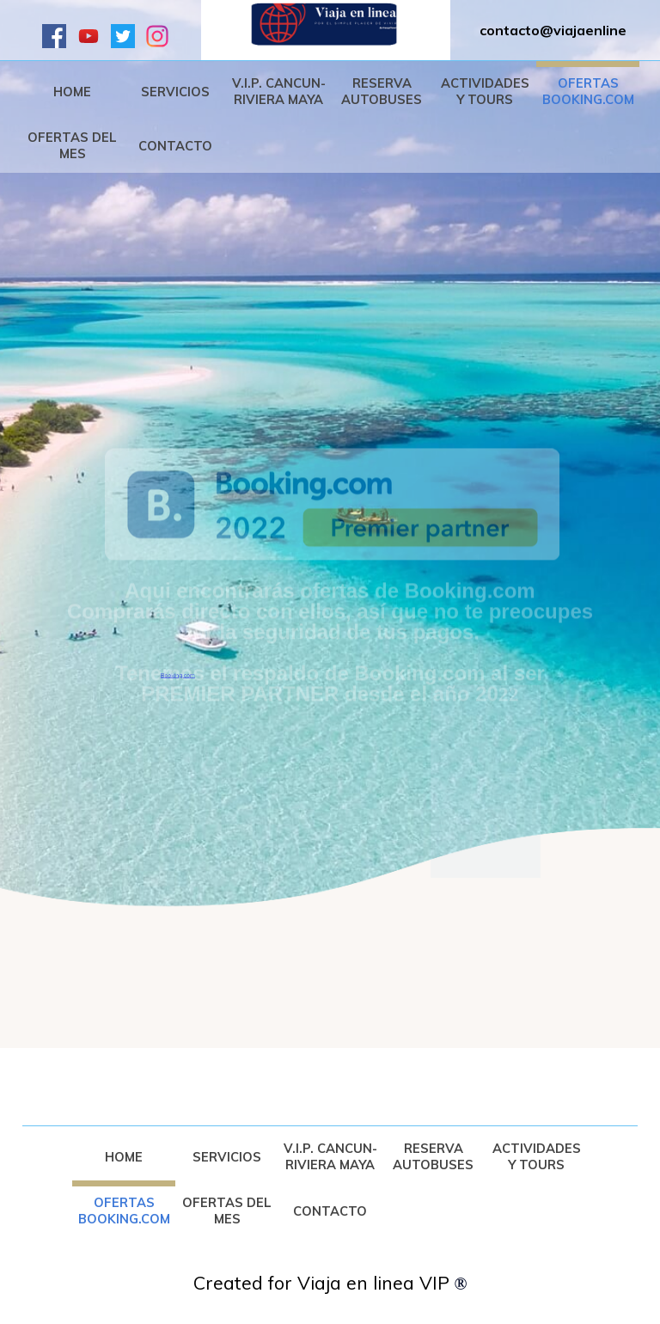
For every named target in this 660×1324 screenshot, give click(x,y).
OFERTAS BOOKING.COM (588, 91)
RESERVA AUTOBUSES (381, 91)
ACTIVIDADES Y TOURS (485, 91)
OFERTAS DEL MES (72, 145)
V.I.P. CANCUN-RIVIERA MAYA (279, 91)
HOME (72, 91)
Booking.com (177, 687)
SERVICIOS (175, 91)
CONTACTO (175, 146)
